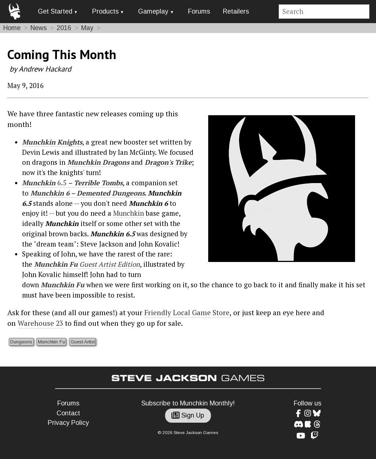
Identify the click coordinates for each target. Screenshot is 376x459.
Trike (182, 162)
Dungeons (21, 342)
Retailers (236, 11)
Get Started (55, 11)
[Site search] (324, 11)
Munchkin (47, 193)
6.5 (61, 182)
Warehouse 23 (40, 323)
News (38, 28)
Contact (68, 413)
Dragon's (159, 162)
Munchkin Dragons (98, 162)
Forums (199, 11)
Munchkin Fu (51, 342)
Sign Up (187, 415)
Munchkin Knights (52, 142)
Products (105, 11)
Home (12, 28)
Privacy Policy (68, 422)
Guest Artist (82, 342)
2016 (64, 28)
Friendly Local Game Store (186, 312)
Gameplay (153, 11)
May (87, 28)
